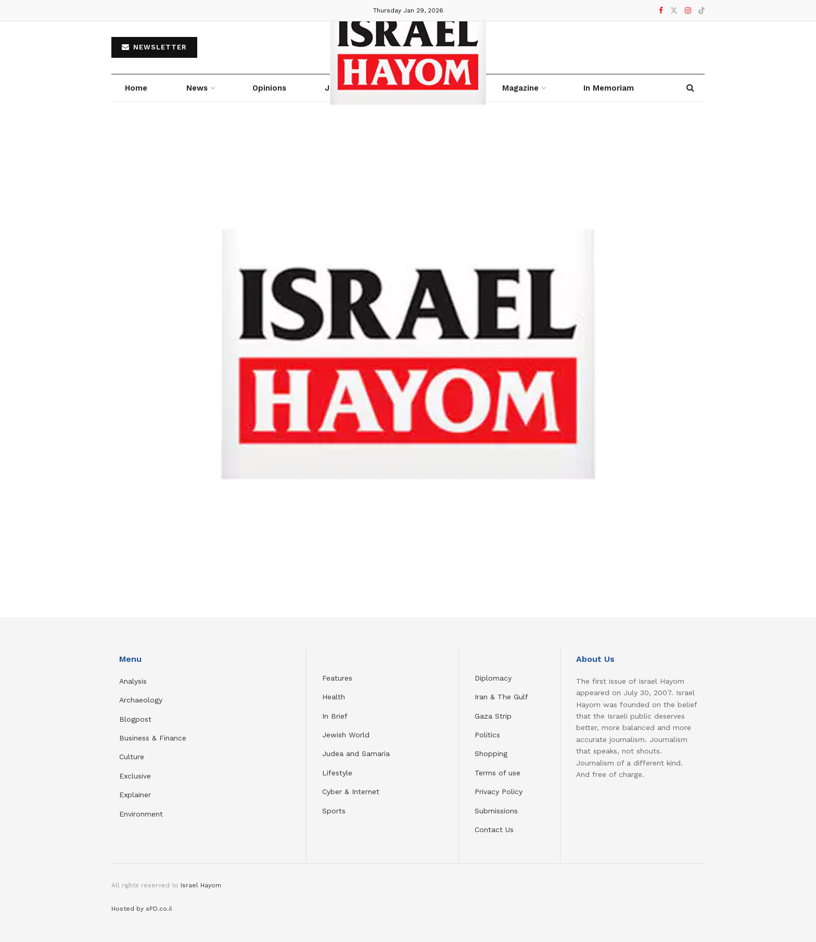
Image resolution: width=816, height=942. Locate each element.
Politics (487, 735)
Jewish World (345, 735)
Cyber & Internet (350, 791)
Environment (141, 814)
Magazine (520, 88)
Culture (131, 756)
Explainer (135, 794)
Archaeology (140, 700)
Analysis (134, 681)
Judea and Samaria (356, 753)
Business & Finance (152, 738)
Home (136, 88)
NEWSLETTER (154, 47)
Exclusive (135, 776)
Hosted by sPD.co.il (141, 908)
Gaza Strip (493, 716)
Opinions (269, 88)
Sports (334, 811)
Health (333, 697)
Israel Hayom (201, 885)
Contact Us (494, 829)
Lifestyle (337, 773)
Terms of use (497, 773)
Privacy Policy (498, 791)
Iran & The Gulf (501, 697)
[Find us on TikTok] (701, 11)
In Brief (335, 716)
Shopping (491, 753)
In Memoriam (608, 88)
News (197, 88)
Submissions (496, 811)
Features (337, 678)
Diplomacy (494, 678)
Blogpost (135, 719)
